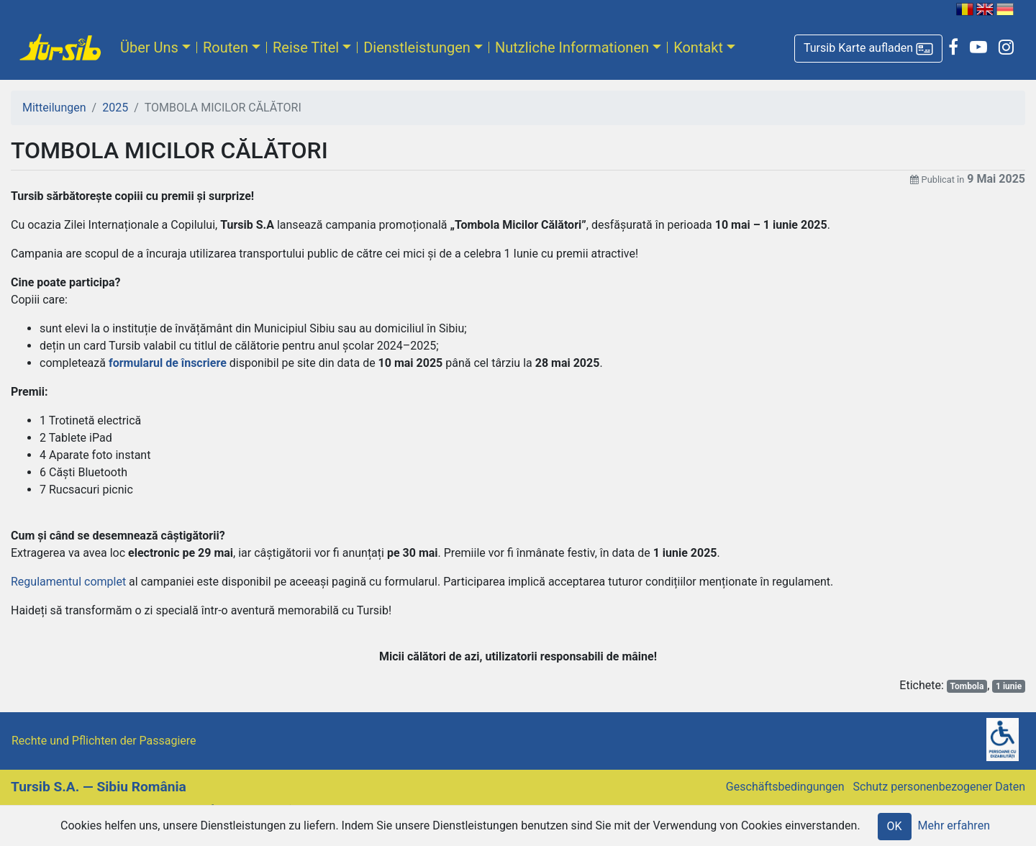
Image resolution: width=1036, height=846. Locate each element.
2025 (115, 107)
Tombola (967, 686)
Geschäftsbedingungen (785, 786)
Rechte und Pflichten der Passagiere (104, 740)
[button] (868, 49)
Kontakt (698, 47)
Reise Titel (306, 47)
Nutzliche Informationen (572, 47)
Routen (225, 47)
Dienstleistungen (417, 47)
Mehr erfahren (954, 825)
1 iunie (1009, 686)
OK (894, 826)
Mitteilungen (54, 107)
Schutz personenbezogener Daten (939, 786)
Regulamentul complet (68, 581)
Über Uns (149, 47)
